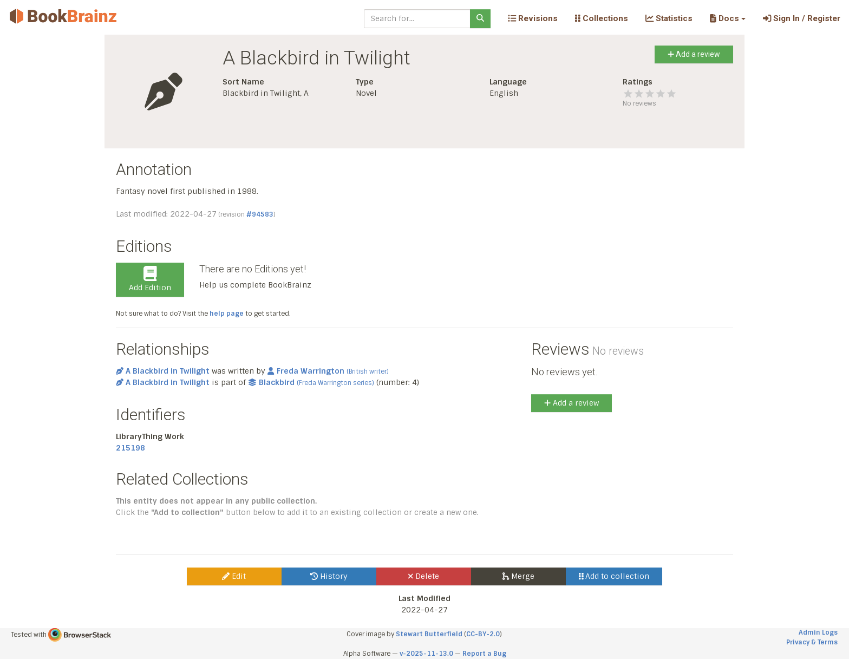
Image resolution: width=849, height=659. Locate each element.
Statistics (669, 18)
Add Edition (150, 279)
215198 (130, 448)
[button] (727, 18)
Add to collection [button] (614, 576)
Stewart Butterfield (429, 634)
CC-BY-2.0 (483, 634)
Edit (234, 576)
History (329, 576)
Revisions (533, 18)
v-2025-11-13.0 (426, 653)
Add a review (694, 54)
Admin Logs (818, 632)
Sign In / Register (801, 18)
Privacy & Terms (812, 642)
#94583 (259, 214)
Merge (518, 576)
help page (227, 313)
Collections (601, 18)
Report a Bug (484, 653)
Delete (424, 576)
